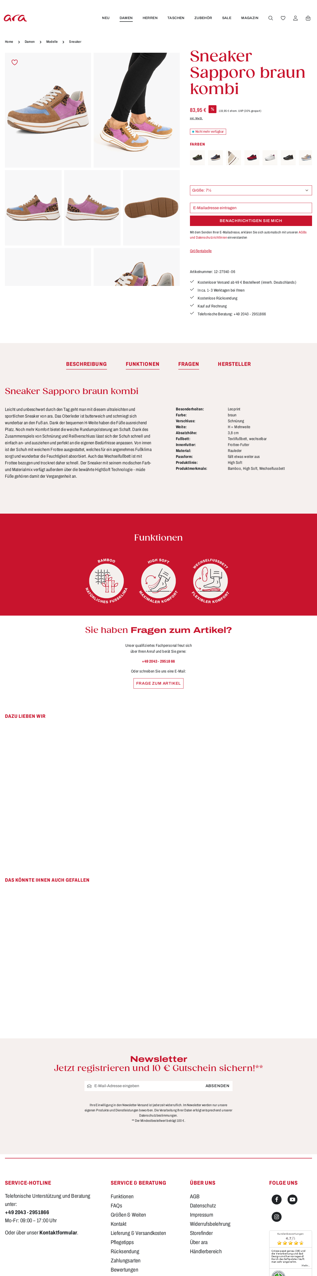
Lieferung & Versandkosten (138, 1233)
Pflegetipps (122, 1242)
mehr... (306, 1265)
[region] (92, 169)
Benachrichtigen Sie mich (251, 221)
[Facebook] (277, 1199)
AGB (195, 1197)
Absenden (218, 1086)
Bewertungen (124, 1270)
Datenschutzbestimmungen (158, 1115)
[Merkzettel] (283, 18)
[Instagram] (277, 1217)
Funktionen (122, 1197)
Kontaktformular (58, 1233)
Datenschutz (203, 1206)
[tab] (86, 364)
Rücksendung (125, 1251)
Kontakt (119, 1224)
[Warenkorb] (307, 18)
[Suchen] (270, 18)
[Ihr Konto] (295, 18)
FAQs (116, 1206)
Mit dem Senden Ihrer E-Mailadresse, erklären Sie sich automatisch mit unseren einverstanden (248, 234)
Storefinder (201, 1233)
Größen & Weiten (128, 1215)
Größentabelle (201, 251)
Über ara (199, 1242)
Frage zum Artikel (158, 683)
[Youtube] (292, 1199)
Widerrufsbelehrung (210, 1224)
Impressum (201, 1215)
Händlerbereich (206, 1251)
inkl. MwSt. (196, 118)
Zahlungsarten (126, 1261)
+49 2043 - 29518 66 (158, 661)
